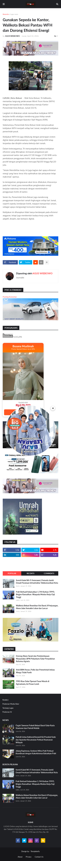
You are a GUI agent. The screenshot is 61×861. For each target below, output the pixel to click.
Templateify (35, 851)
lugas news (14, 14)
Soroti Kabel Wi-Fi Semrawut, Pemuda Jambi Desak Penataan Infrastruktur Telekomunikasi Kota (37, 581)
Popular (12, 573)
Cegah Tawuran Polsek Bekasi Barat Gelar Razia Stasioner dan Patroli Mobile (35, 726)
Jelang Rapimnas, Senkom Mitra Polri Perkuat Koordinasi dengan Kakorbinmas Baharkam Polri (36, 752)
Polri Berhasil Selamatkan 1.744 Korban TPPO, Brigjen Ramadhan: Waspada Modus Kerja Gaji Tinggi (35, 594)
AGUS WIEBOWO (42, 273)
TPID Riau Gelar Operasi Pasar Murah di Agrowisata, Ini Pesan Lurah (32, 682)
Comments (49, 573)
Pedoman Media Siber (10, 704)
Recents (30, 573)
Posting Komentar (10, 297)
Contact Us (39, 857)
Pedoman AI (7, 712)
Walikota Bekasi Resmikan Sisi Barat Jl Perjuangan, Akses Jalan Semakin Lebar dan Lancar (37, 606)
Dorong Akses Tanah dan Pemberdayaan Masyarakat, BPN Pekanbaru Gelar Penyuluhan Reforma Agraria (35, 658)
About (20, 857)
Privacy (28, 857)
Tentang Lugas (7, 708)
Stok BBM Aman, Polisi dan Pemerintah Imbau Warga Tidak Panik (35, 671)
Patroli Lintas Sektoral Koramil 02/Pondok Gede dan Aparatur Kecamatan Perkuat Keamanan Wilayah (36, 739)
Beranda (6, 14)
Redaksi (5, 700)
